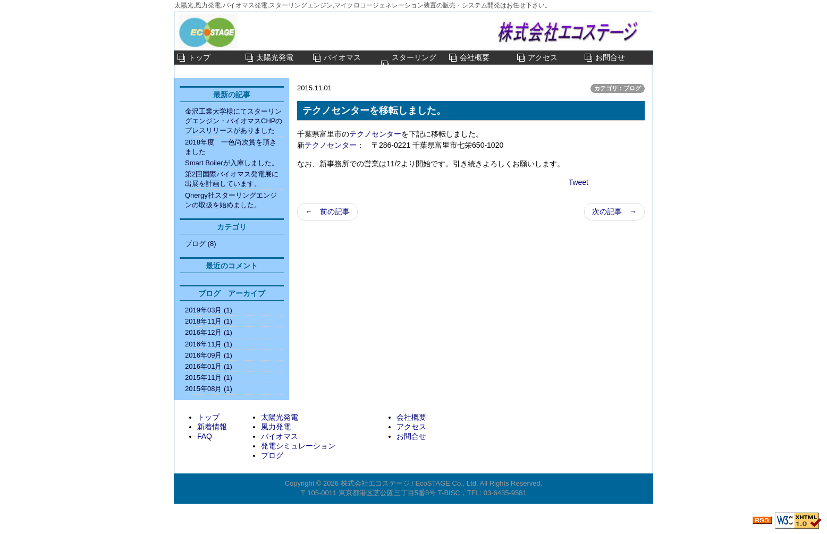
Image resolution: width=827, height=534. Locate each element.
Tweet (578, 182)
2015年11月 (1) (208, 378)
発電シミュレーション (298, 446)
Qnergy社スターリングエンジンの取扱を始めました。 (231, 200)
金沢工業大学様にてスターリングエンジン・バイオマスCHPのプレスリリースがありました (233, 120)
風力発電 (276, 426)
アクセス (543, 57)
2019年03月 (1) (208, 310)
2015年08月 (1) (208, 389)
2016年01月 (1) (208, 366)
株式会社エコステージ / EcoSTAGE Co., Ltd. (409, 483)
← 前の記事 (327, 211)
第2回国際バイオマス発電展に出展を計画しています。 (232, 179)
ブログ (272, 455)
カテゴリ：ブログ (617, 88)
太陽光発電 (274, 57)
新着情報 (212, 426)
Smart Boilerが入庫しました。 (232, 163)
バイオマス (342, 57)
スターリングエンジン (414, 64)
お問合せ (610, 57)
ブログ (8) (200, 244)
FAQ (204, 436)
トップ (199, 57)
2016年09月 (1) (208, 355)
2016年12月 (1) (208, 332)
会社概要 (475, 57)
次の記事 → (614, 211)
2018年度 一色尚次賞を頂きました (230, 147)
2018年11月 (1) (208, 321)
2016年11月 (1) (208, 344)
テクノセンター (375, 134)
